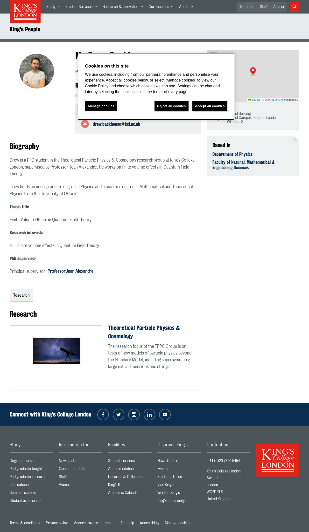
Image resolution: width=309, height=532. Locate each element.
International (31, 486)
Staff (263, 7)
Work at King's (179, 494)
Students (247, 7)
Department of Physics (232, 154)
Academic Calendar (130, 494)
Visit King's (179, 486)
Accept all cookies (210, 106)
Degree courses (31, 462)
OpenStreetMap (274, 99)
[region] (156, 86)
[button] (253, 71)
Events (179, 470)
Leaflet (254, 99)
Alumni (278, 7)
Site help (127, 523)
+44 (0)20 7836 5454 (223, 461)
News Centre (179, 462)
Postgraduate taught (31, 470)
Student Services (82, 8)
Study (54, 8)
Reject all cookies (171, 106)
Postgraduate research (31, 478)
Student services (130, 462)
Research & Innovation (124, 8)
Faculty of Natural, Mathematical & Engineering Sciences (243, 165)
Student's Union (179, 478)
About (187, 8)
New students (80, 462)
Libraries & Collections (130, 478)
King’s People (25, 29)
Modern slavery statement (94, 523)
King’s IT (130, 486)
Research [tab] (21, 295)
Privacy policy (57, 523)
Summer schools (31, 494)
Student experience (31, 502)
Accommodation (130, 470)
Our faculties (162, 8)
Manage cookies (177, 523)
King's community (179, 502)
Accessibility (149, 523)
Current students (80, 470)
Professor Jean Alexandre (70, 271)
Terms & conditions (25, 523)
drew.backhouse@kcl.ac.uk (116, 124)
